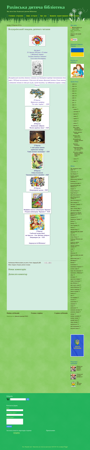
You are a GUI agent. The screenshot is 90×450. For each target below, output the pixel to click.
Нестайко (73, 235)
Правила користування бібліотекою (64, 16)
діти (72, 295)
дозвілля (73, 293)
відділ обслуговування (76, 271)
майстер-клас (74, 324)
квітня (75, 123)
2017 (73, 103)
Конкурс (73, 223)
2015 (73, 107)
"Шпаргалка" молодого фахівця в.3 (80, 376)
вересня (75, 114)
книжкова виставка (75, 310)
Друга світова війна (75, 208)
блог (72, 251)
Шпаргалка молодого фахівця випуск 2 (79, 368)
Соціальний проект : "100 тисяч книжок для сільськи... (78, 149)
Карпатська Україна (75, 219)
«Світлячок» (73, 172)
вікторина (73, 277)
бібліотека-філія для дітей (77, 255)
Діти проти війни (75, 210)
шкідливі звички (75, 328)
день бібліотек (74, 283)
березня (75, 125)
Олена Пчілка (74, 237)
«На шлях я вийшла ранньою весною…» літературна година (78, 154)
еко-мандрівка (74, 297)
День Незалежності (75, 195)
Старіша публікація (61, 313)
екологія (73, 300)
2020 (73, 96)
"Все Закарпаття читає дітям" (76, 169)
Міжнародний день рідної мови (77, 232)
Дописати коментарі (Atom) (21, 316)
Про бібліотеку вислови (79, 383)
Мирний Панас (74, 229)
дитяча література (75, 289)
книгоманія (73, 308)
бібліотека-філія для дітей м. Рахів (77, 28)
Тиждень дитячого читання (23, 265)
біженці (72, 262)
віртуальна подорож (75, 279)
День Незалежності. (75, 200)
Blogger (66, 447)
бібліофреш (73, 260)
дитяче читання (74, 291)
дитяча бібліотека (75, 287)
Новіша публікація (13, 313)
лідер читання (74, 322)
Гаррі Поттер (74, 193)
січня (74, 161)
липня (75, 116)
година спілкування (75, 281)
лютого (75, 159)
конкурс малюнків (75, 316)
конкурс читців (74, 318)
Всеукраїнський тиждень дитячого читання (78, 140)
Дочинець (73, 206)
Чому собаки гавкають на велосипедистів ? (77, 129)
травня (75, 121)
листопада (76, 111)
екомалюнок (74, 302)
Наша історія (31, 16)
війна (72, 275)
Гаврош (72, 189)
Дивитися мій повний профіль (76, 34)
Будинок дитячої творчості (75, 176)
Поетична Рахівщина (76, 144)
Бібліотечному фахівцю (76, 179)
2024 (73, 86)
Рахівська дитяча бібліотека (36, 7)
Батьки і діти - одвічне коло (76, 136)
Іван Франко (74, 174)
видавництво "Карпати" (76, 267)
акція (72, 249)
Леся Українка (74, 225)
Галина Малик (74, 191)
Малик (72, 227)
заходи (72, 306)
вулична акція (74, 269)
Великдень (73, 181)
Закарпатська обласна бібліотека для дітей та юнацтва (76, 214)
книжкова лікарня (75, 312)
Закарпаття (73, 217)
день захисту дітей (75, 285)
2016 (73, 105)
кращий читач (74, 320)
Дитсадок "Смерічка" (76, 204)
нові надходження (75, 326)
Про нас (43, 16)
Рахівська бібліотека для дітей (76, 239)
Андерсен (14, 265)
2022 (73, 91)
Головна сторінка (16, 16)
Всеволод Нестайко (75, 183)
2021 (73, 93)
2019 (73, 98)
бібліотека (73, 253)
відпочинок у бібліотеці (76, 273)
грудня (75, 109)
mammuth (54, 447)
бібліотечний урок (75, 258)
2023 (73, 89)
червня (75, 118)
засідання (73, 304)
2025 (73, 84)
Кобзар (72, 221)
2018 (73, 100)
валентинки (73, 265)
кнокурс (72, 314)
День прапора (74, 202)
